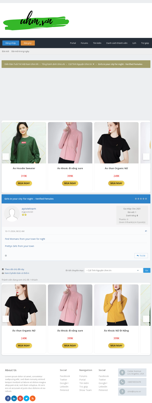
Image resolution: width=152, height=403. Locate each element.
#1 (146, 231)
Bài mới (5, 51)
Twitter (102, 379)
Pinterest (103, 390)
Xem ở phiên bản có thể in (17, 273)
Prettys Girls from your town (19, 246)
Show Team (85, 390)
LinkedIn (103, 386)
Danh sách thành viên (116, 43)
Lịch (134, 43)
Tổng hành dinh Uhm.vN (53, 64)
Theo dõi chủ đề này (14, 269)
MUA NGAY (24, 183)
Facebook (104, 376)
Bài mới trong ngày (20, 51)
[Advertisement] (76, 96)
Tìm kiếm (97, 43)
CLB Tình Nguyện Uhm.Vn (80, 64)
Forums (84, 43)
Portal (73, 43)
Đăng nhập (11, 43)
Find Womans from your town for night (25, 238)
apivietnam (29, 208)
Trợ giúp (145, 43)
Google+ (103, 383)
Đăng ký (28, 43)
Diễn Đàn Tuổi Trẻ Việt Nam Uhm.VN (21, 64)
